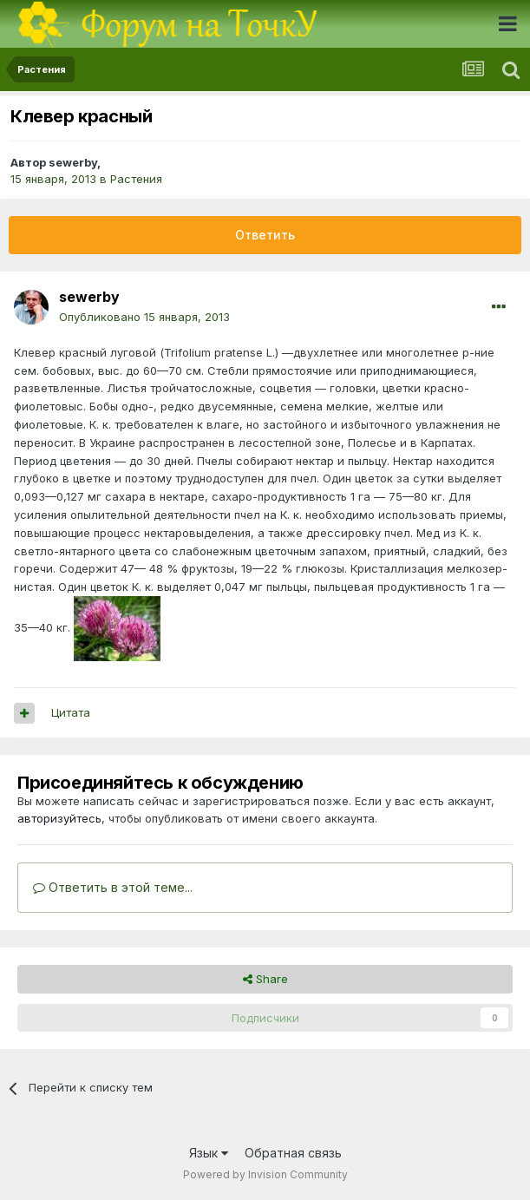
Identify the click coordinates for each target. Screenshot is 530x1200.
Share (265, 979)
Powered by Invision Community (265, 1174)
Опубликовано (144, 317)
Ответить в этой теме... (113, 887)
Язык (208, 1152)
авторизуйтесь (59, 818)
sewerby (73, 162)
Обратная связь (293, 1152)
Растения (136, 179)
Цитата (70, 712)
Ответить (265, 234)
